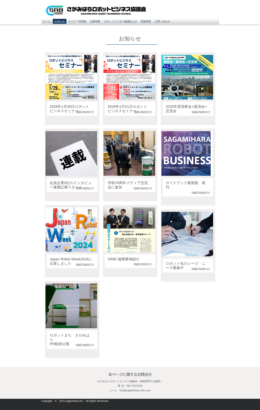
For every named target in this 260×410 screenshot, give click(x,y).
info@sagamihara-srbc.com (134, 390)
